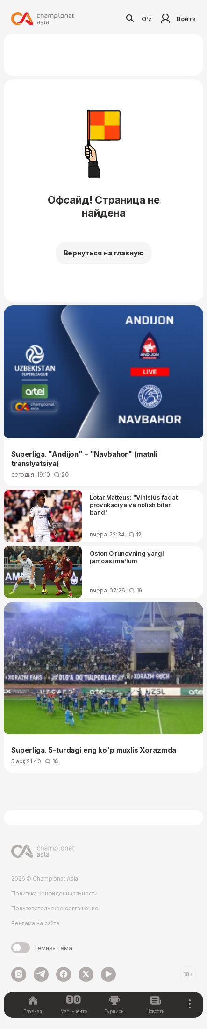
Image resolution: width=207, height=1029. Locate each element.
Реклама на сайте (35, 923)
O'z (147, 18)
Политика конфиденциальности (54, 893)
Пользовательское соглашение (55, 908)
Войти (177, 19)
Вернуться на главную (104, 252)
